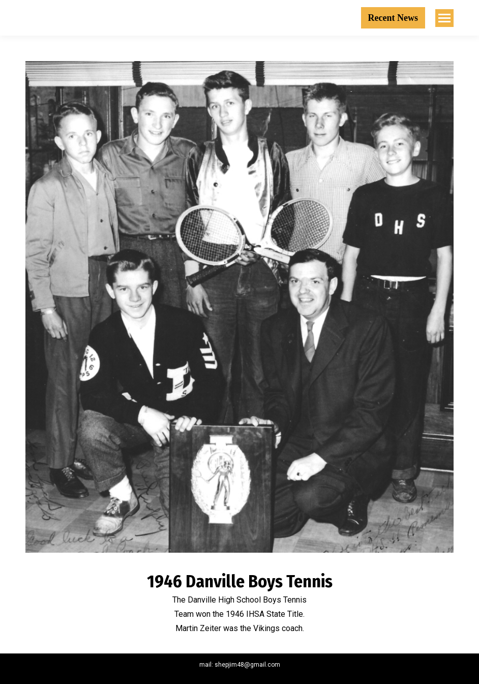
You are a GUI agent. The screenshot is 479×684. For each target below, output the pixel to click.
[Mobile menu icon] (444, 18)
